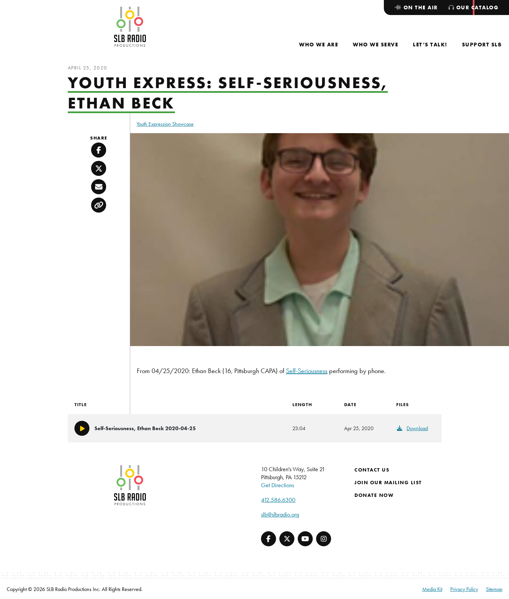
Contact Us (371, 470)
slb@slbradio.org (280, 514)
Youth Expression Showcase (165, 123)
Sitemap (494, 589)
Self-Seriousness (306, 370)
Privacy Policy (464, 589)
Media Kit (432, 589)
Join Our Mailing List (388, 482)
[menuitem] (318, 44)
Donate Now (374, 495)
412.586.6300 (278, 500)
